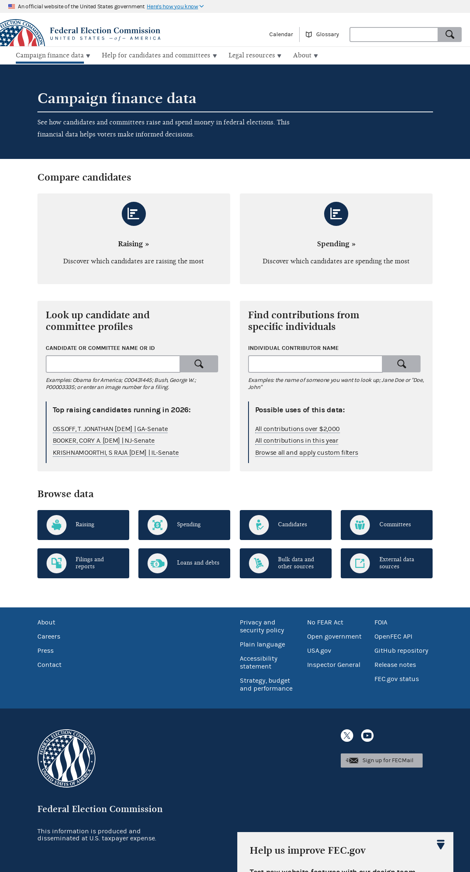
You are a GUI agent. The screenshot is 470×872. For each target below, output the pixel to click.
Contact (49, 664)
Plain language (262, 643)
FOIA (380, 621)
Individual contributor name (293, 347)
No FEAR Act (325, 621)
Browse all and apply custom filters (306, 452)
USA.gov (319, 650)
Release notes (395, 664)
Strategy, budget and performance (266, 683)
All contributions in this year (296, 439)
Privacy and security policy (262, 625)
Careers (48, 635)
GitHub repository (401, 650)
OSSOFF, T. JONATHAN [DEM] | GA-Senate (110, 427)
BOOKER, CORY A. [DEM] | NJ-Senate (104, 439)
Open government (334, 635)
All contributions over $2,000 (297, 427)
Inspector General (333, 664)
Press (45, 650)
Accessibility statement (259, 661)
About (46, 621)
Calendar (281, 34)
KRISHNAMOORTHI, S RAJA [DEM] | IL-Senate (116, 452)
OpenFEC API (393, 635)
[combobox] (393, 34)
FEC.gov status (396, 678)
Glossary (327, 34)
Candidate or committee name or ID (100, 347)
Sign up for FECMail (387, 759)
